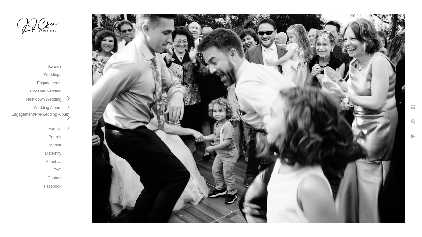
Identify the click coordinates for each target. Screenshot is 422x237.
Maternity (53, 153)
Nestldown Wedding (43, 99)
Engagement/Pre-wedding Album (40, 114)
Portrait (54, 137)
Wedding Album (47, 107)
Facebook (52, 186)
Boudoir (54, 145)
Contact (54, 178)
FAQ (57, 170)
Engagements (49, 83)
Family (54, 128)
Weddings (52, 74)
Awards (54, 66)
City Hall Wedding (45, 91)
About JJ (53, 161)
